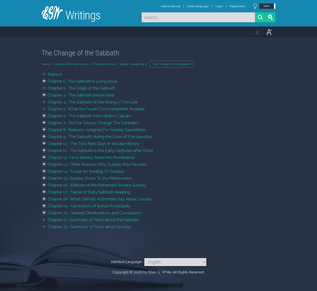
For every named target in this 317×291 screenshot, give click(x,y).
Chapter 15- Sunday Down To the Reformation (90, 178)
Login (219, 6)
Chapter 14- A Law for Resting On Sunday (86, 171)
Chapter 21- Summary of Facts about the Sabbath (93, 220)
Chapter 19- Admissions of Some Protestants (89, 206)
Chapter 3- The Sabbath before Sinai (81, 95)
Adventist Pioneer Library (72, 64)
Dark (267, 6)
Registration (238, 6)
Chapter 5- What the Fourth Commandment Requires (96, 109)
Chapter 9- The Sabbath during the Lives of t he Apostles (100, 136)
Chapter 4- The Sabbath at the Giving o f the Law (93, 102)
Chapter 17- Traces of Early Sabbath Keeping (89, 192)
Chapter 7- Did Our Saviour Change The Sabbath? (93, 123)
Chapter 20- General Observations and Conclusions (94, 213)
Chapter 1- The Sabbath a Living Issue (82, 81)
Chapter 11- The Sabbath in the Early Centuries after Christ (100, 150)
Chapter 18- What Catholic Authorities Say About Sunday (100, 199)
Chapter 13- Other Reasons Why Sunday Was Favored (97, 164)
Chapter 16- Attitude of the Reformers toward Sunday (97, 185)
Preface (55, 74)
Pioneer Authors (104, 64)
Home (46, 64)
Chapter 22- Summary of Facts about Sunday (89, 226)
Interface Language (126, 262)
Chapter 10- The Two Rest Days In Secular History (93, 143)
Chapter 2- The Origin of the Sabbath (81, 88)
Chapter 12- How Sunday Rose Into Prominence (91, 157)
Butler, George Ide (132, 64)
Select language (198, 6)
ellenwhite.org (170, 6)
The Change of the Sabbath (171, 64)
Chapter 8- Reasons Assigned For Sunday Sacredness (97, 129)
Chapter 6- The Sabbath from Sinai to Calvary (89, 116)
